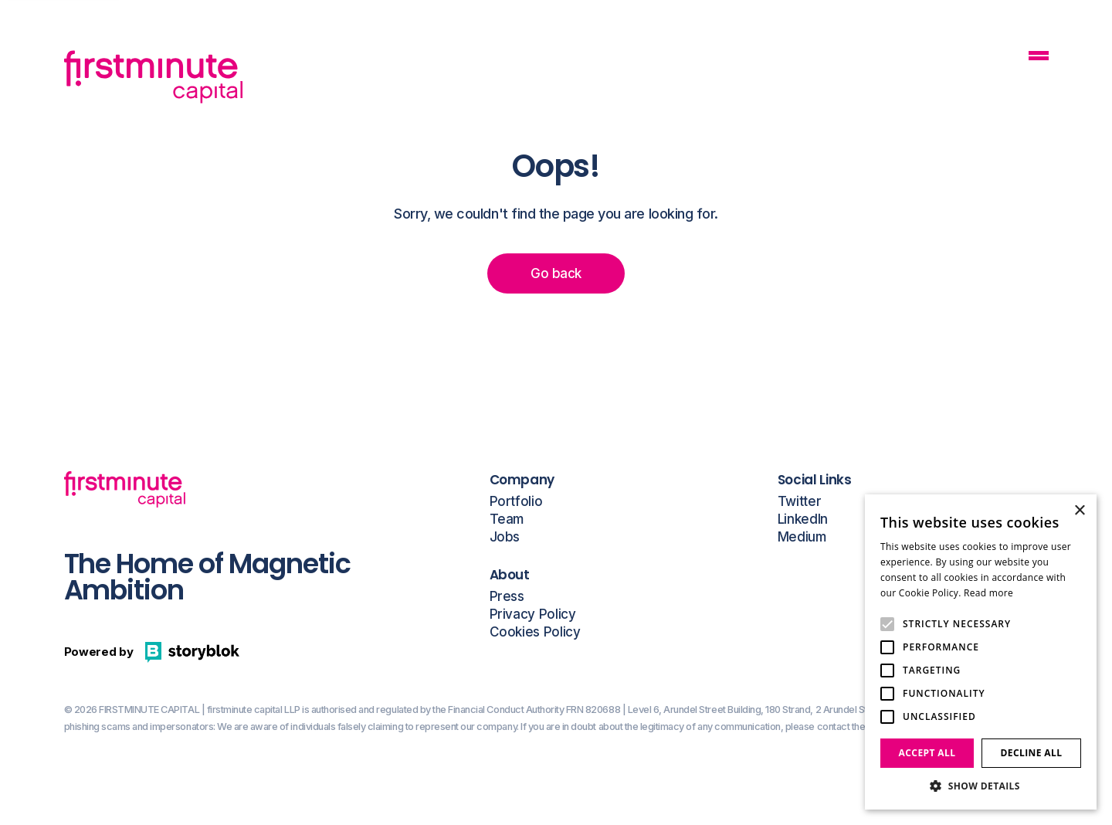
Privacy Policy (533, 614)
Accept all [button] (927, 752)
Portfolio (516, 501)
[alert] (981, 652)
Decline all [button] (1032, 752)
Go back (556, 273)
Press (507, 596)
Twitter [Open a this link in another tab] (800, 501)
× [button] (1079, 511)
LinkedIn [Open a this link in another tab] (803, 519)
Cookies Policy (535, 632)
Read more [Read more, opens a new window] (988, 592)
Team (507, 519)
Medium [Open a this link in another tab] (802, 537)
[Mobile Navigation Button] (1038, 57)
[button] (980, 786)
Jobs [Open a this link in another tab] (505, 537)
